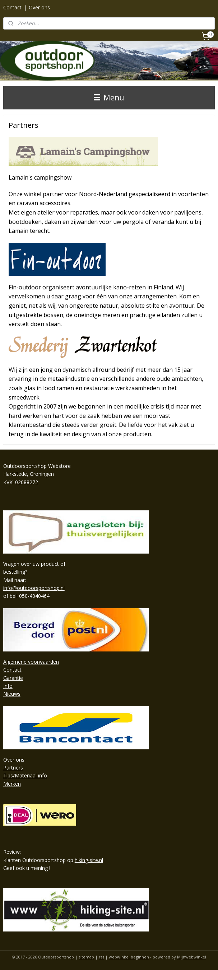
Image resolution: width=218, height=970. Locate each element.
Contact (12, 7)
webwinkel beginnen (129, 957)
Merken (12, 783)
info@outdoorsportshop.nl (34, 588)
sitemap (86, 957)
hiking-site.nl (89, 860)
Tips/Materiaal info (25, 775)
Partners (13, 767)
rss (101, 957)
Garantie (13, 678)
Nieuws (11, 693)
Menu (109, 98)
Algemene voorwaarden (31, 661)
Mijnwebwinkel (191, 957)
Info (8, 685)
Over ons (39, 7)
